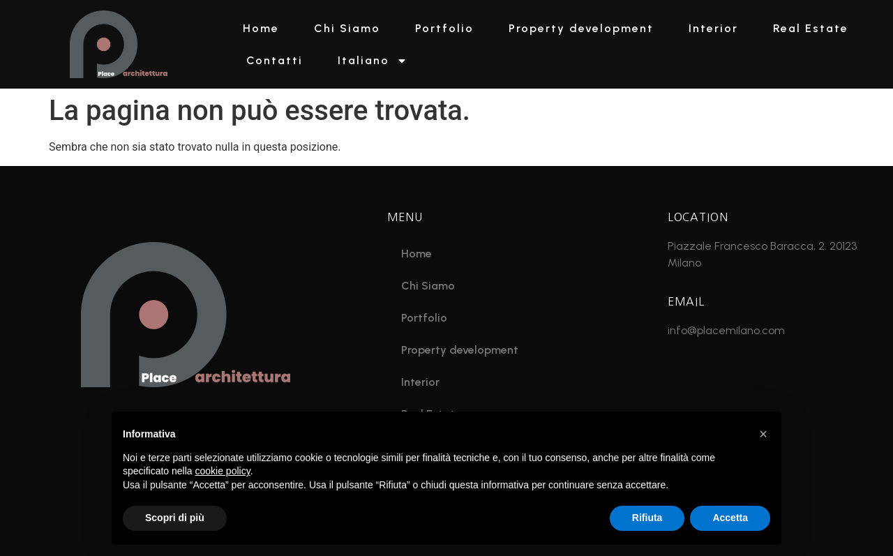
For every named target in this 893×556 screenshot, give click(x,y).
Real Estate (810, 28)
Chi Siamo (347, 28)
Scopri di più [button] (174, 517)
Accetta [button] (730, 517)
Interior (713, 28)
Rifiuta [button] (647, 517)
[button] (763, 434)
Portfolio (444, 28)
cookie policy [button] (222, 470)
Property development (581, 28)
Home (261, 28)
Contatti (274, 60)
